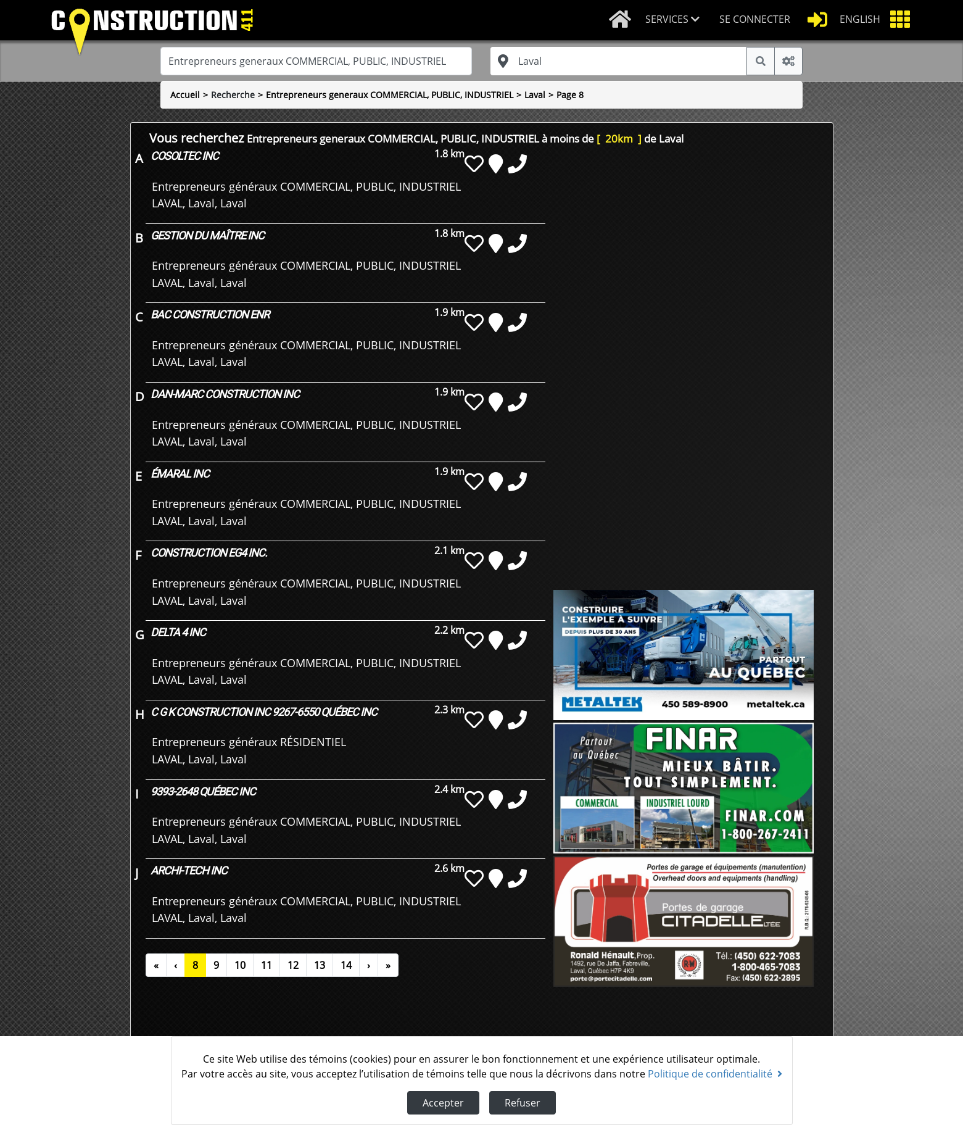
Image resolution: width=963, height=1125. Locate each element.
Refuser (522, 1103)
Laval (534, 95)
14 (346, 965)
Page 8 (570, 95)
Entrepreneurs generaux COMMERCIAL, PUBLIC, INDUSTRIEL (389, 95)
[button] (677, 20)
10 (240, 965)
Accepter (443, 1103)
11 (266, 965)
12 (293, 965)
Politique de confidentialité (715, 1074)
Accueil (185, 95)
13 (319, 965)
